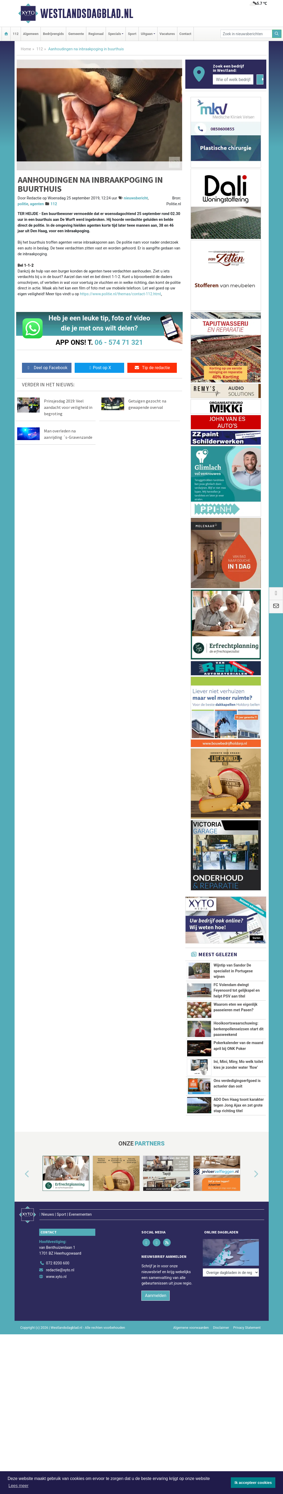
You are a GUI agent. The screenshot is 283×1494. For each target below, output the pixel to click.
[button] (21, 1174)
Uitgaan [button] (146, 34)
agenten (37, 204)
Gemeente (76, 34)
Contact (185, 34)
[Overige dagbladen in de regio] (231, 1251)
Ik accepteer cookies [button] (253, 1482)
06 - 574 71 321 (119, 342)
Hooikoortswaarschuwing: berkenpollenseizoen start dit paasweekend (239, 1029)
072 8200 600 (57, 1263)
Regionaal (96, 34)
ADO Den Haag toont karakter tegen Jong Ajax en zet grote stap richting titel (239, 1105)
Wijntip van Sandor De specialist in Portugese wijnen (233, 971)
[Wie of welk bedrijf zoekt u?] (233, 79)
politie (23, 204)
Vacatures (167, 34)
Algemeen (30, 34)
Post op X (99, 367)
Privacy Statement (247, 1328)
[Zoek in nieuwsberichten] (246, 34)
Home (26, 49)
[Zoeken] (277, 34)
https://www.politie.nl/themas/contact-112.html (120, 294)
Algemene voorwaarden (191, 1328)
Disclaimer (221, 1328)
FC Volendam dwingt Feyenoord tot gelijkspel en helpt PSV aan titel (237, 991)
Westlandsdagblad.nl (86, 13)
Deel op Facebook (47, 367)
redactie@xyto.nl (60, 1270)
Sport (132, 34)
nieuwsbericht (136, 198)
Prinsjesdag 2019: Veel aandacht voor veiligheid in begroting (68, 407)
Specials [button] (114, 34)
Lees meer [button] (18, 1485)
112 (16, 34)
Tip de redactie (152, 367)
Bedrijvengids (53, 34)
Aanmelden (155, 1295)
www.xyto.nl (56, 1276)
